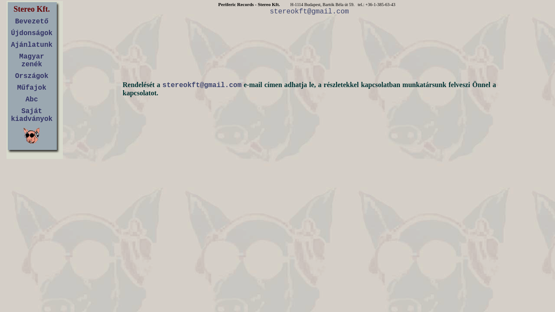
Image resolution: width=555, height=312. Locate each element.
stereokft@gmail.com (309, 12)
